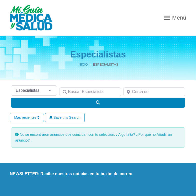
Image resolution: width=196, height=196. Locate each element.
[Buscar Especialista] (90, 91)
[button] (175, 17)
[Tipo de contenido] (34, 90)
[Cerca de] (154, 91)
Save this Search (64, 117)
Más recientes (27, 117)
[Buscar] (98, 103)
